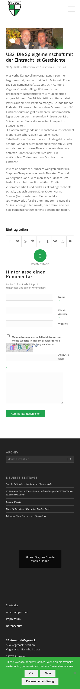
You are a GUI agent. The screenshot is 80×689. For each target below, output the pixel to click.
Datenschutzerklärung (40, 681)
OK (31, 673)
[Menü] (68, 8)
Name (61, 299)
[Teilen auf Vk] (55, 241)
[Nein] (75, 673)
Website (63, 323)
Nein (48, 673)
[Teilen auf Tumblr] (47, 241)
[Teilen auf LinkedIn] (40, 241)
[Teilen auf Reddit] (62, 241)
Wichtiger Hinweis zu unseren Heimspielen (26, 516)
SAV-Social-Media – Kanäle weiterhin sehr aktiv (29, 484)
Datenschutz (14, 626)
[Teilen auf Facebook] (10, 241)
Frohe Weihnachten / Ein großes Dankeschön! (27, 509)
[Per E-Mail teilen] (70, 241)
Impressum (13, 619)
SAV (64, 67)
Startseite (12, 605)
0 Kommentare (31, 67)
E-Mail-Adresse (62, 314)
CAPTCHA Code (63, 357)
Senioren (49, 67)
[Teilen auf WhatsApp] (25, 241)
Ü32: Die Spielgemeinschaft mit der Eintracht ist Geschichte (39, 57)
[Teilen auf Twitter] (17, 241)
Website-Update (13, 502)
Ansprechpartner (17, 612)
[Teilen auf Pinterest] (32, 241)
